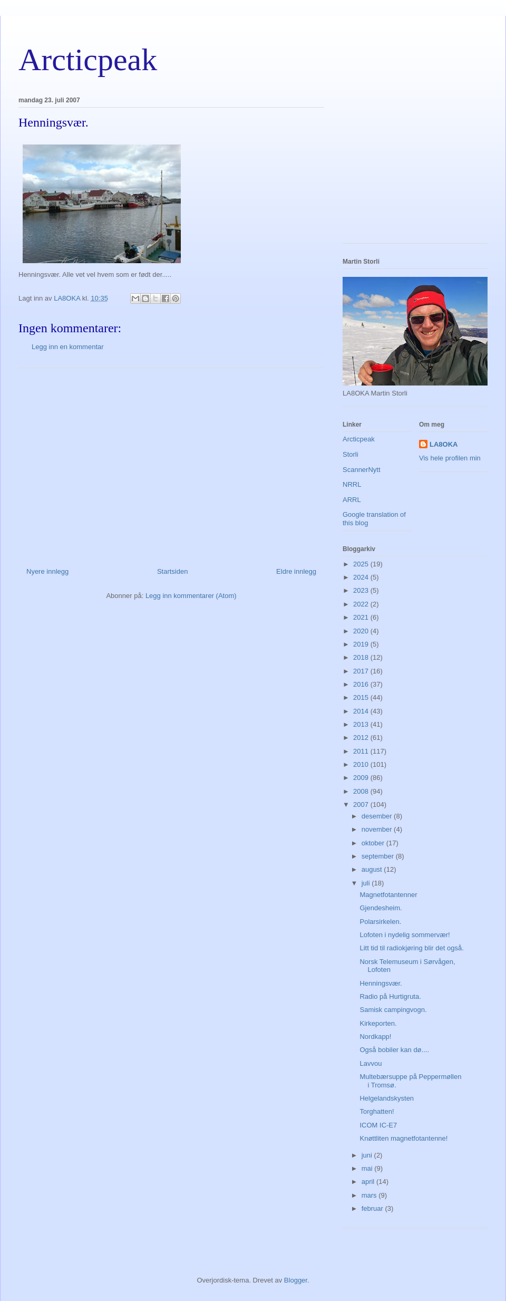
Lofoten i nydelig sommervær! (404, 935)
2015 (362, 697)
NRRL (352, 484)
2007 (362, 804)
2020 (362, 631)
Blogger (295, 1280)
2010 (362, 764)
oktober (374, 843)
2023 (362, 590)
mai (368, 1168)
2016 (362, 684)
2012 (362, 737)
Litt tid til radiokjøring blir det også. (411, 948)
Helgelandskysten (386, 1098)
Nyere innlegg (47, 571)
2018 (362, 657)
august (373, 869)
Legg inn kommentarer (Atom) (191, 596)
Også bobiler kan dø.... (394, 1050)
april (369, 1182)
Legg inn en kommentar (68, 347)
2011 (362, 751)
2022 (362, 604)
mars (370, 1195)
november (378, 829)
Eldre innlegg (296, 571)
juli (367, 883)
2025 (362, 564)
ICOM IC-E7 (378, 1125)
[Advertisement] (171, 463)
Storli (350, 454)
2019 (362, 644)
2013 (362, 724)
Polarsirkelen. (380, 922)
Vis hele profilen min (450, 458)
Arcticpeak (87, 59)
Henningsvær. (380, 983)
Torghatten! (376, 1111)
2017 (362, 671)
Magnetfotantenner (388, 895)
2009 (362, 778)
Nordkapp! (375, 1036)
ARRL (352, 500)
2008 (362, 791)
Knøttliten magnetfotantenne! (403, 1138)
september (379, 856)
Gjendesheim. (380, 908)
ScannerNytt (362, 470)
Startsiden (172, 571)
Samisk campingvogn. (392, 1010)
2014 (362, 711)
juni (368, 1155)
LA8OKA (444, 444)
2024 (362, 577)
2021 (362, 617)
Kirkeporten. (377, 1023)
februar (373, 1208)
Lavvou (370, 1063)
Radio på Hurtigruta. (390, 996)
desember (378, 816)
